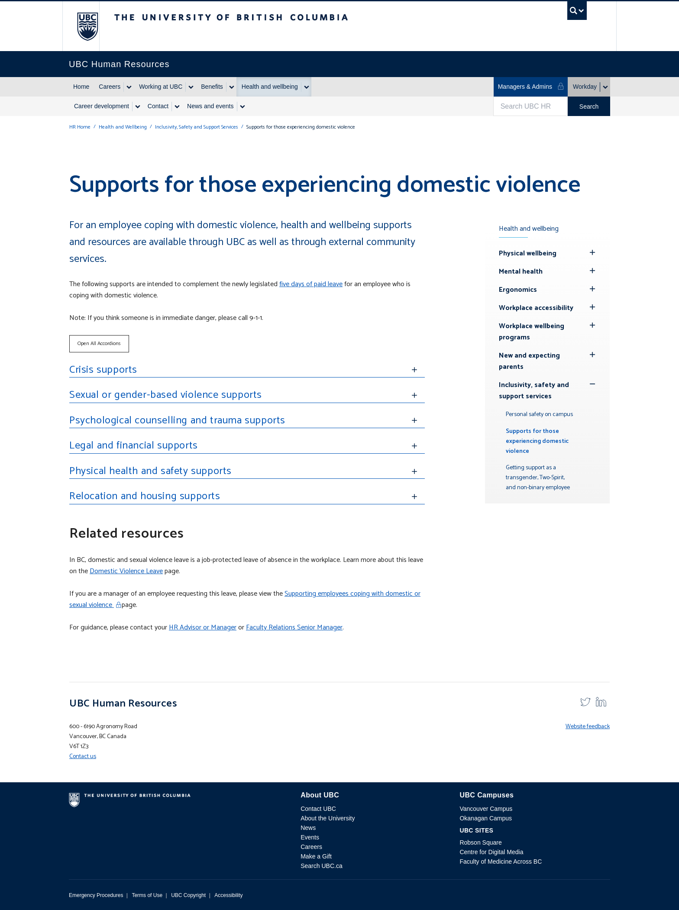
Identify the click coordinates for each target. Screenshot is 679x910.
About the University (328, 818)
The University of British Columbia (87, 26)
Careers (109, 86)
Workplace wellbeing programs (531, 331)
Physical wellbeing (527, 253)
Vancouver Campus (485, 808)
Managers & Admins (531, 86)
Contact (158, 106)
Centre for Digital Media (491, 852)
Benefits (212, 86)
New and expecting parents (529, 361)
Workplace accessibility (536, 308)
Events (310, 837)
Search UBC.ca (321, 865)
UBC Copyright (188, 895)
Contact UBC (318, 808)
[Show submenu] (128, 87)
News (308, 827)
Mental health (521, 272)
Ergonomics (518, 290)
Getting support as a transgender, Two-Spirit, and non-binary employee (538, 478)
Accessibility (228, 895)
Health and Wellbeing (123, 127)
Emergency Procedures (96, 895)
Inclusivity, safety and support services (534, 390)
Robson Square (480, 842)
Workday (585, 86)
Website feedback (588, 727)
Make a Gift (316, 856)
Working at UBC (160, 86)
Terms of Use (147, 895)
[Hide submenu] (592, 252)
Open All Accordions (99, 343)
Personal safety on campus (539, 415)
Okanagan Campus (485, 818)
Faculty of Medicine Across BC (500, 861)
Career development (101, 106)
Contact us (82, 757)
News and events (210, 106)
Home (81, 86)
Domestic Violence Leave (126, 571)
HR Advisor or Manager (202, 627)
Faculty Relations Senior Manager (294, 627)
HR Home (80, 127)
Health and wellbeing (270, 86)
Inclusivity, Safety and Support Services (196, 127)
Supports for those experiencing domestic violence (537, 441)
